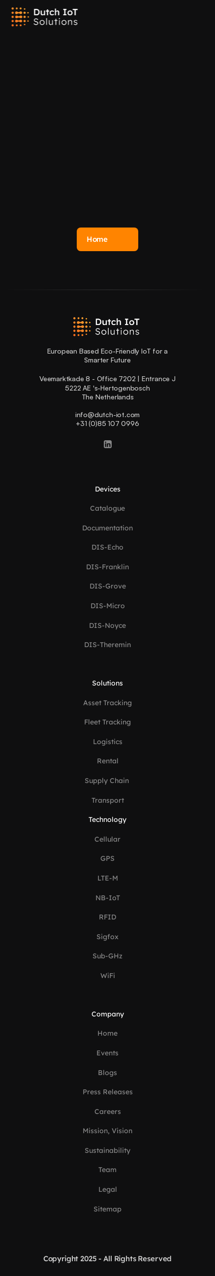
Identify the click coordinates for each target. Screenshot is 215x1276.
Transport (108, 800)
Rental (108, 760)
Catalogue (107, 508)
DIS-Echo (107, 547)
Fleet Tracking (107, 722)
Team (107, 1169)
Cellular (107, 839)
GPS (107, 858)
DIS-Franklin (107, 566)
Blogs (107, 1072)
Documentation (107, 527)
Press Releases (108, 1091)
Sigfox (107, 936)
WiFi (107, 975)
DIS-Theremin (107, 644)
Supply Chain (108, 780)
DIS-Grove (108, 586)
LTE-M (107, 878)
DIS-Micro (108, 605)
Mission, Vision (107, 1130)
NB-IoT (107, 897)
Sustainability (107, 1150)
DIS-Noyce (107, 625)
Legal (107, 1189)
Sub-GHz (107, 955)
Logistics (108, 741)
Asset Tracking (107, 702)
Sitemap (107, 1209)
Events (107, 1052)
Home (107, 1033)
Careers (107, 1111)
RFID (107, 917)
